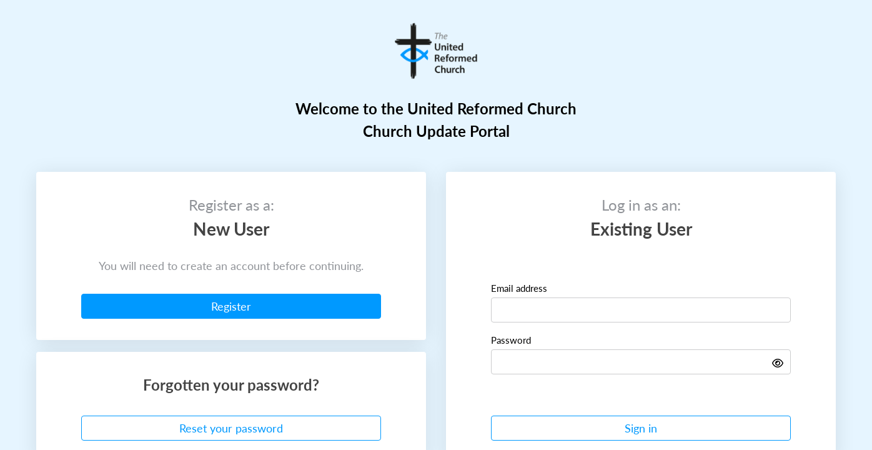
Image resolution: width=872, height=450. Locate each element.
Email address (519, 287)
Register (231, 306)
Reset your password (231, 428)
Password (511, 339)
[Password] (641, 361)
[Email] (641, 310)
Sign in (641, 428)
